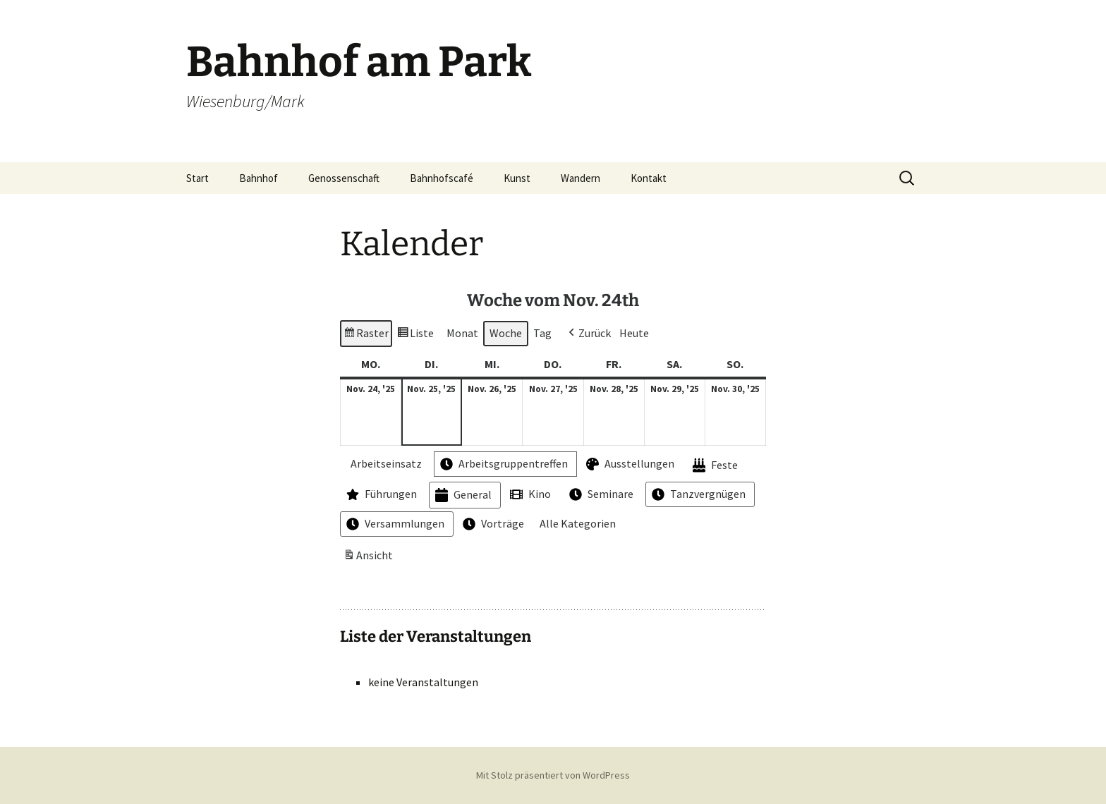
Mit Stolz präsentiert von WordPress (553, 775)
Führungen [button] (380, 494)
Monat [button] (462, 333)
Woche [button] (506, 333)
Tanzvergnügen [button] (697, 494)
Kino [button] (529, 494)
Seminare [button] (599, 494)
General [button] (462, 495)
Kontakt (649, 178)
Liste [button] (415, 335)
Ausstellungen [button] (628, 465)
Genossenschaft (343, 178)
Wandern (580, 178)
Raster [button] (366, 335)
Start (197, 178)
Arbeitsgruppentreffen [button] (502, 465)
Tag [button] (542, 333)
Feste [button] (714, 466)
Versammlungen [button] (394, 525)
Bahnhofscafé (441, 178)
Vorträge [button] (492, 525)
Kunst (517, 178)
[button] (588, 333)
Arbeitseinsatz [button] (383, 464)
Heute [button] (634, 333)
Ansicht (369, 558)
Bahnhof (258, 178)
